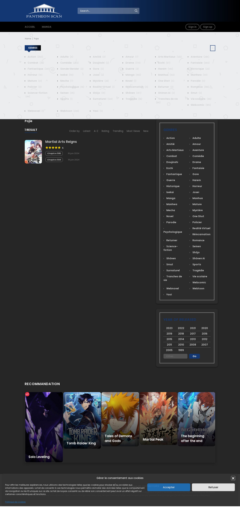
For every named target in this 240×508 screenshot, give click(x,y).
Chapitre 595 (54, 153)
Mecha (66, 81)
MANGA (46, 27)
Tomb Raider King (81, 443)
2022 (181, 328)
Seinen (67, 93)
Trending (118, 131)
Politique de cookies (15, 501)
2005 (169, 350)
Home (28, 38)
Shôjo (98, 93)
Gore (98, 68)
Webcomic (200, 105)
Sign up (207, 27)
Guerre (132, 68)
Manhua (166, 75)
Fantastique (38, 68)
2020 (204, 328)
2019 (169, 333)
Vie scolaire (200, 99)
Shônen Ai (166, 93)
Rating (105, 131)
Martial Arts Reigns (61, 141)
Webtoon (69, 111)
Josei (98, 75)
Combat (35, 62)
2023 (169, 328)
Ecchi (164, 62)
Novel (130, 81)
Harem (165, 68)
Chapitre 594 (54, 159)
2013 (193, 339)
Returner (165, 87)
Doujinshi (100, 62)
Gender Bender (71, 68)
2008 (193, 344)
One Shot (166, 81)
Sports (66, 99)
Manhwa (198, 75)
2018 (181, 333)
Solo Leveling (39, 457)
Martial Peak (153, 439)
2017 (193, 333)
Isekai (66, 75)
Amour (131, 56)
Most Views (133, 131)
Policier (34, 87)
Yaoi (97, 111)
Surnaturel (102, 99)
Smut (196, 93)
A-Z (96, 131)
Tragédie (133, 99)
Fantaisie (200, 62)
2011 (169, 344)
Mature (34, 81)
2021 (193, 328)
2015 (169, 339)
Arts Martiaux (170, 56)
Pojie (36, 38)
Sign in (192, 27)
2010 (181, 344)
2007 (204, 344)
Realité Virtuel (103, 87)
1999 (181, 350)
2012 (204, 339)
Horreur (34, 75)
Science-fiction (170, 248)
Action (35, 56)
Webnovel (35, 111)
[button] (233, 478)
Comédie (69, 62)
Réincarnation (136, 87)
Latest (86, 131)
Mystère (100, 81)
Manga (133, 75)
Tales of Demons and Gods (118, 438)
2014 (181, 339)
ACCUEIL (30, 27)
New (145, 131)
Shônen (133, 93)
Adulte (66, 56)
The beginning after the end (192, 438)
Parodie (197, 81)
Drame (132, 62)
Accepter (169, 487)
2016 (204, 333)
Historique (200, 68)
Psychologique (72, 87)
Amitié (99, 56)
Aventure (199, 56)
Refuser (213, 487)
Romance (199, 87)
